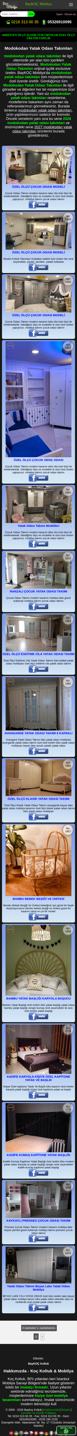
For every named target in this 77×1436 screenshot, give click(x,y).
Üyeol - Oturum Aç (66, 14)
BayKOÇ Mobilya (38, 4)
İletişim (65, 1409)
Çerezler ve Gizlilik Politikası (38, 1413)
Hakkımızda (51, 1409)
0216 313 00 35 (22, 22)
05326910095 (56, 22)
